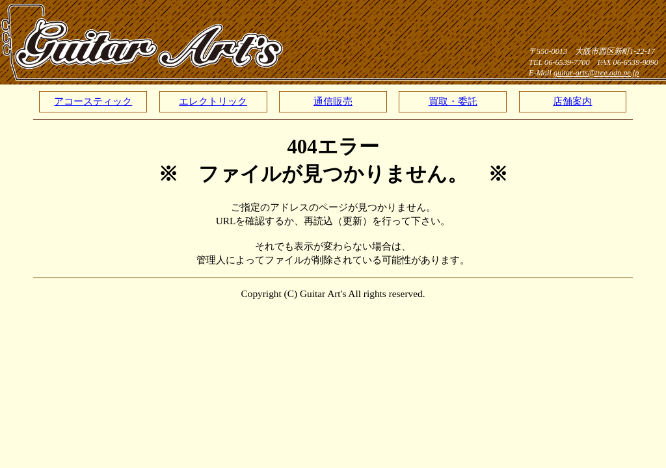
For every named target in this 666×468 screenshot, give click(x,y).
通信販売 (333, 101)
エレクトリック (213, 101)
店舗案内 (572, 101)
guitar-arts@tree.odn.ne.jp (596, 72)
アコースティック (93, 101)
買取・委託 (453, 101)
